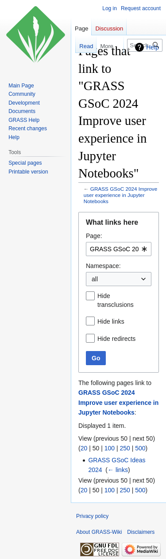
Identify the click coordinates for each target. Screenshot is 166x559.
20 (84, 448)
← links (118, 469)
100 (109, 448)
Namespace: (103, 265)
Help (152, 47)
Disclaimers (140, 532)
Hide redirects (116, 338)
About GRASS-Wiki (99, 532)
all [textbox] (95, 279)
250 (125, 448)
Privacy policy (92, 516)
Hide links (110, 321)
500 (140, 448)
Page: (94, 235)
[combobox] (118, 249)
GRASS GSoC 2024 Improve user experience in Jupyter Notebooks (121, 195)
